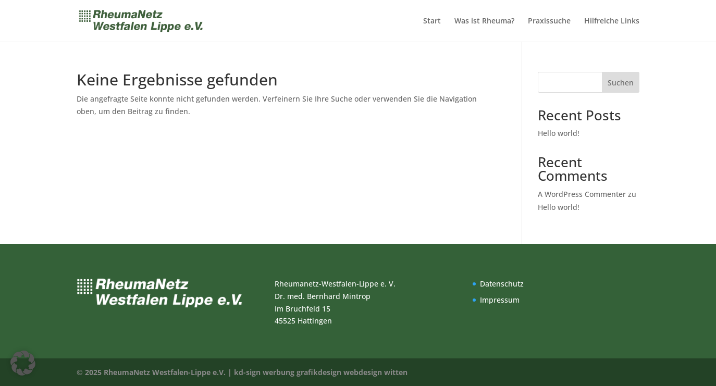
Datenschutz (502, 284)
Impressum (500, 300)
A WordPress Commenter (582, 194)
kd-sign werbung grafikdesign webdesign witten (321, 372)
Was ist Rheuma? (484, 21)
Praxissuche (549, 21)
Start (432, 21)
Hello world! (558, 133)
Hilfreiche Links (611, 21)
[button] (23, 363)
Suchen (621, 83)
